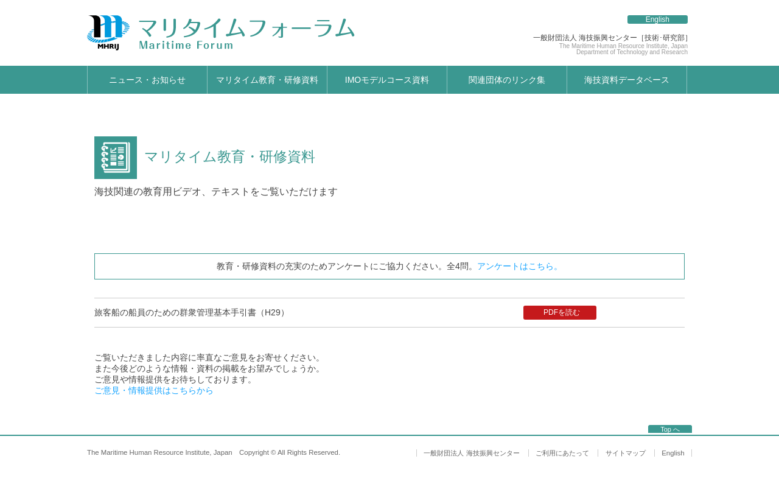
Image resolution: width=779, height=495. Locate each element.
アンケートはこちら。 (519, 266)
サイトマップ (626, 453)
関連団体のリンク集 (507, 80)
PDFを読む (561, 312)
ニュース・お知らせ (147, 80)
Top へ (670, 429)
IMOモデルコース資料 (387, 80)
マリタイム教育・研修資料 (267, 80)
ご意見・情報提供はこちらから (154, 390)
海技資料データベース (626, 80)
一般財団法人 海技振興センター (471, 453)
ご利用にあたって (562, 453)
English (657, 19)
